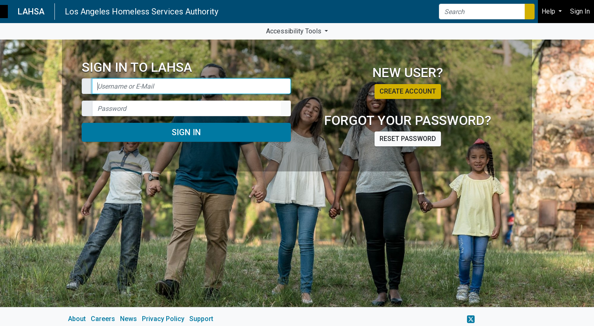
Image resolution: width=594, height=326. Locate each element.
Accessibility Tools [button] (294, 31)
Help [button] (549, 11)
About (77, 319)
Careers (103, 319)
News (128, 319)
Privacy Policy (163, 319)
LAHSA (31, 11)
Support (201, 319)
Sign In (186, 132)
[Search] (482, 11)
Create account (408, 91)
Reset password (408, 139)
